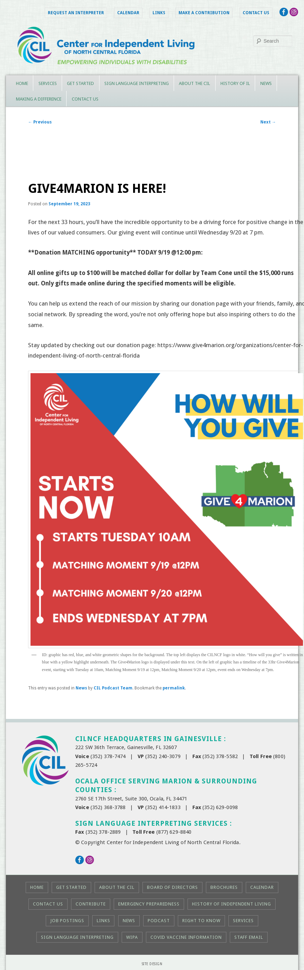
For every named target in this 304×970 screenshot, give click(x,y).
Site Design (152, 964)
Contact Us (256, 12)
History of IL (235, 83)
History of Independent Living (231, 904)
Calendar (128, 12)
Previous (40, 122)
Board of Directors (172, 887)
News (266, 83)
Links (159, 12)
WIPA (132, 937)
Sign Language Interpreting (136, 83)
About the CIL (194, 83)
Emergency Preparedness (149, 904)
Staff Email (248, 937)
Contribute (91, 904)
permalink (174, 688)
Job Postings (67, 920)
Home (22, 83)
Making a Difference (38, 99)
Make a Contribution (204, 12)
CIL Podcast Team (113, 688)
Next (268, 122)
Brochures (223, 887)
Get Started (80, 83)
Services (47, 83)
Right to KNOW (201, 920)
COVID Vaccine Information (186, 937)
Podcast (159, 920)
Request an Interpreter (76, 12)
